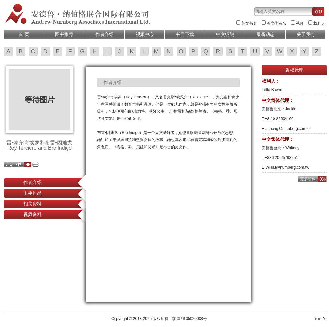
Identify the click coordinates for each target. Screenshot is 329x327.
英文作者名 (276, 23)
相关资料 (32, 203)
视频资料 (32, 214)
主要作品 (32, 193)
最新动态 (265, 34)
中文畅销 (225, 34)
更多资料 (308, 179)
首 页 (24, 34)
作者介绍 (104, 34)
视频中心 (145, 34)
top (319, 319)
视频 (300, 23)
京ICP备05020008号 (189, 318)
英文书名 (249, 23)
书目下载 (185, 34)
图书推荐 (64, 34)
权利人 (319, 23)
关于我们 (306, 34)
